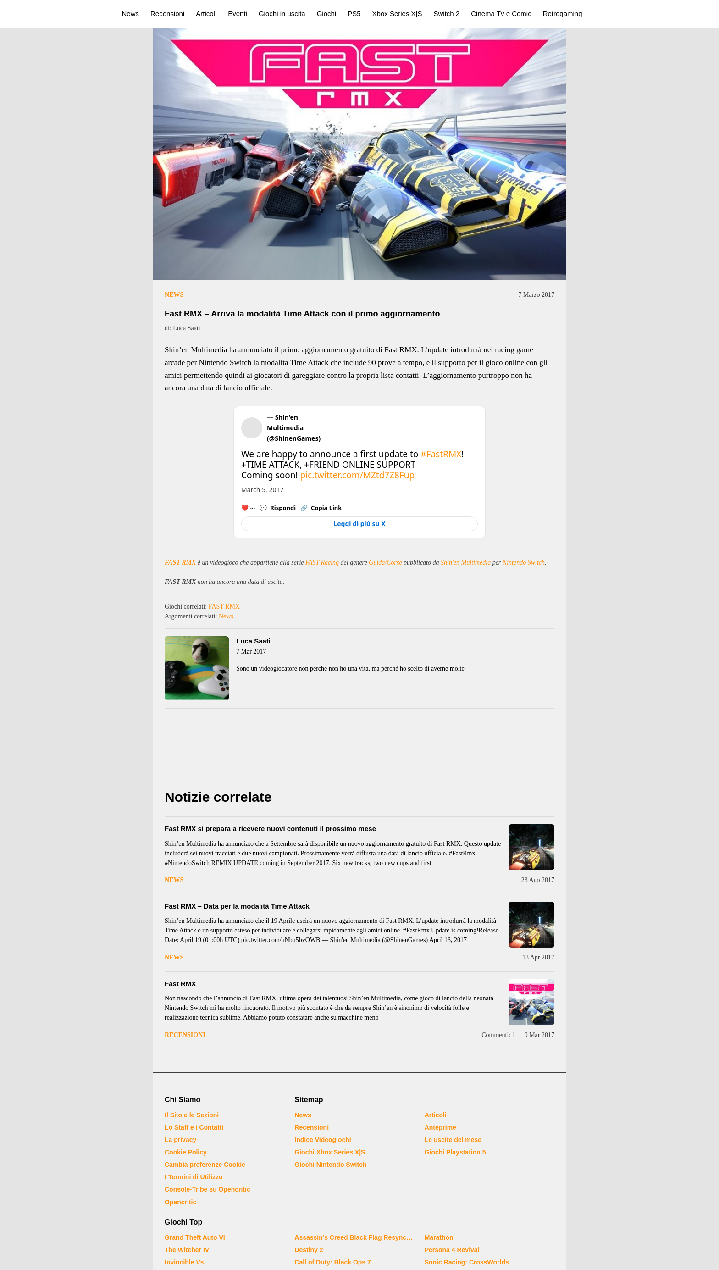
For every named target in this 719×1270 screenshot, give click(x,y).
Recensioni (167, 13)
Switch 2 (447, 13)
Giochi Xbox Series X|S (329, 1152)
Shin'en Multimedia (466, 562)
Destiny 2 (308, 1249)
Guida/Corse (385, 562)
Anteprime (440, 1127)
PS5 (354, 13)
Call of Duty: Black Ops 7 (332, 1262)
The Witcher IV (187, 1249)
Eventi (237, 13)
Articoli (206, 13)
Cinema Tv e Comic (501, 13)
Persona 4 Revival (452, 1249)
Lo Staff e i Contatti (194, 1127)
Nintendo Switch (524, 562)
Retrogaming (562, 13)
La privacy (180, 1139)
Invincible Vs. (185, 1262)
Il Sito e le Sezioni (192, 1115)
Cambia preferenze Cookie (205, 1164)
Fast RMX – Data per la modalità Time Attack (237, 906)
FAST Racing (322, 562)
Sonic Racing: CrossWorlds (467, 1262)
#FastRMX (440, 454)
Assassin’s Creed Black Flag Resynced (353, 1237)
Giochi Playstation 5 (455, 1152)
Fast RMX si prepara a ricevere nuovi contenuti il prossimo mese (270, 828)
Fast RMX (180, 983)
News (130, 13)
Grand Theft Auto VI (195, 1237)
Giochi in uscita (282, 13)
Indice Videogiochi (322, 1139)
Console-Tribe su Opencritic (207, 1189)
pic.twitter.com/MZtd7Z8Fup (357, 475)
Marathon (439, 1237)
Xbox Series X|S (397, 13)
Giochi (327, 13)
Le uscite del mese (453, 1139)
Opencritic (180, 1202)
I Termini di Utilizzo (194, 1177)
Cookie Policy (186, 1152)
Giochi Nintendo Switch (330, 1164)
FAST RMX (180, 562)
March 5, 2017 (262, 489)
